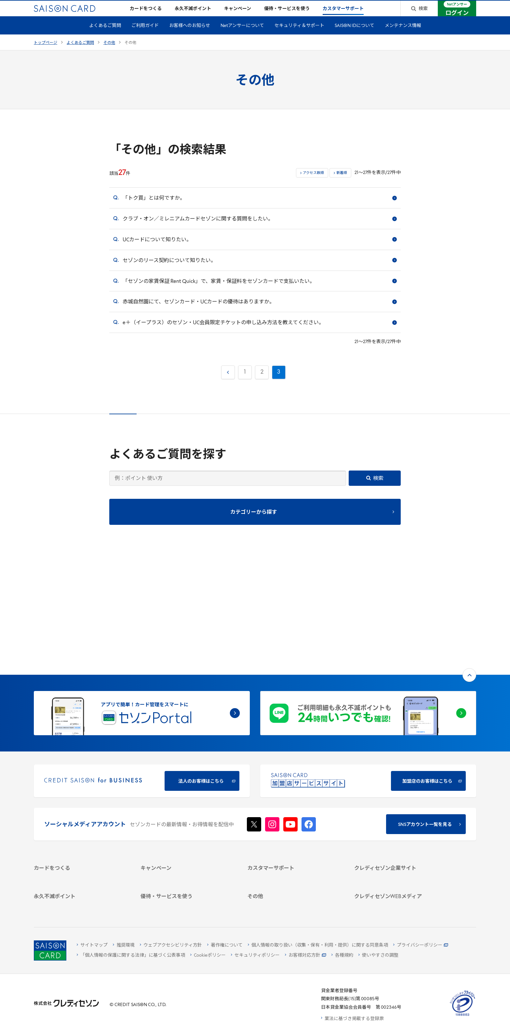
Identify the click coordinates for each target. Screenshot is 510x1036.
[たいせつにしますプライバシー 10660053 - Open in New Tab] (462, 1016)
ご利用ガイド (145, 36)
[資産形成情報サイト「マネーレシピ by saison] (400, 865)
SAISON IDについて (354, 36)
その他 (109, 53)
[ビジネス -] (400, 789)
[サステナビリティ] (400, 797)
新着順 (341, 183)
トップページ (45, 53)
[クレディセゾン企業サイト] (400, 772)
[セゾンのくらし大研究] (400, 877)
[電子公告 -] (400, 814)
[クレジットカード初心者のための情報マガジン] (400, 850)
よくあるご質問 (105, 36)
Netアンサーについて (242, 36)
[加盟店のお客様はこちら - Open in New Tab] (368, 673)
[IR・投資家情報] (400, 806)
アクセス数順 (313, 183)
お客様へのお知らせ (189, 36)
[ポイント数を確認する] (79, 904)
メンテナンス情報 (403, 36)
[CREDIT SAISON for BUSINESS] (142, 673)
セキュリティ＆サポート (299, 36)
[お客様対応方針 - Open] (305, 955)
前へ (227, 381)
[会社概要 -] (400, 780)
